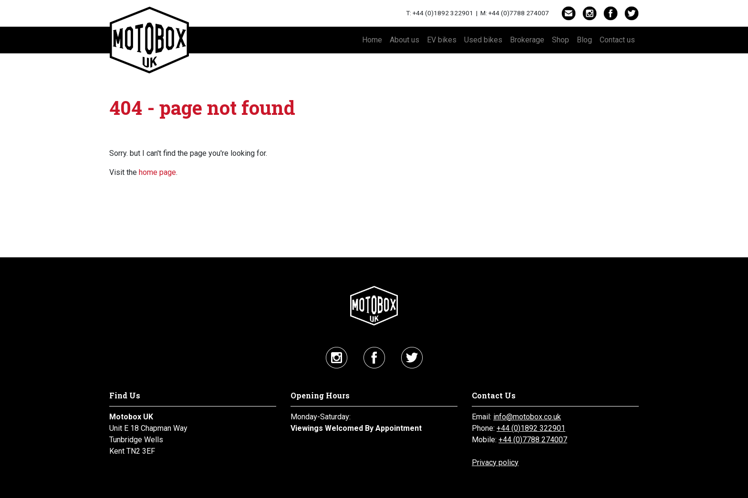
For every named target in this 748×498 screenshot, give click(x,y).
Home (372, 39)
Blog (584, 39)
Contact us (617, 39)
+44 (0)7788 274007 (518, 13)
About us (404, 39)
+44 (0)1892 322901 (443, 13)
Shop (560, 39)
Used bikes (483, 39)
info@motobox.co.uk (527, 416)
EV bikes (442, 39)
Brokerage (527, 39)
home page (157, 172)
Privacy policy (495, 462)
